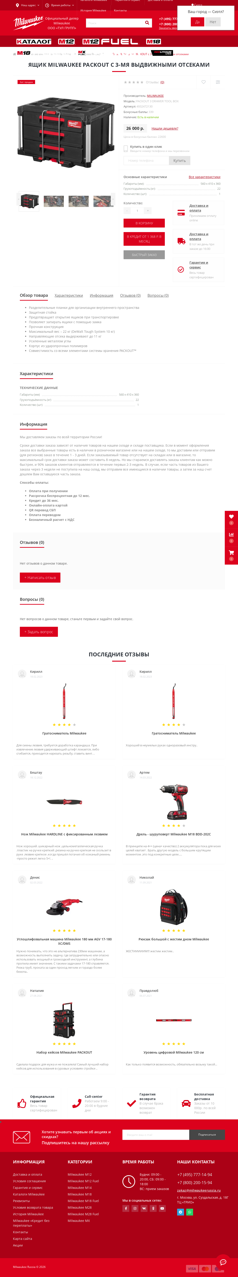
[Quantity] (137, 210)
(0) (162, 82)
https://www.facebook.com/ (126, 1208)
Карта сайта (22, 1238)
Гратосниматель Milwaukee (64, 733)
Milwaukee (155, 96)
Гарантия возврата (147, 1096)
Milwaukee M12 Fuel (83, 1181)
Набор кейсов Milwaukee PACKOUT (64, 1052)
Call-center (93, 1096)
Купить (179, 160)
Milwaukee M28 (80, 1207)
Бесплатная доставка (204, 1096)
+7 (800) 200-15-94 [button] (194, 1182)
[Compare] (218, 82)
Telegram (180, 1212)
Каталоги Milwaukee (29, 1194)
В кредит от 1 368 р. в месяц (144, 238)
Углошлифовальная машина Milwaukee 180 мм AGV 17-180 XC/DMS (64, 941)
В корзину (144, 223)
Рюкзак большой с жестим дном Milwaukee (174, 939)
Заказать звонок (170, 28)
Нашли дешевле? (165, 128)
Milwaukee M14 (80, 1187)
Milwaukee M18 (80, 1194)
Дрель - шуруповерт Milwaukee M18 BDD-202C (174, 834)
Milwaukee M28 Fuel (83, 1214)
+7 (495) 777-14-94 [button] (194, 1174)
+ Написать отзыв (40, 577)
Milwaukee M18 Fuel (83, 1201)
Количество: (133, 203)
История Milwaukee (93, 10)
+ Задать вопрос (38, 631)
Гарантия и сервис (195, 264)
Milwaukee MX (79, 1220)
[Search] (147, 23)
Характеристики (69, 295)
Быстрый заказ (144, 255)
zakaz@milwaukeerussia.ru (199, 1190)
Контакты (120, 10)
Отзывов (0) (130, 295)
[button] (231, 556)
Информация (101, 295)
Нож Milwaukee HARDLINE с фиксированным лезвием (64, 834)
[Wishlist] (203, 82)
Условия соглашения (29, 1181)
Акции (18, 1245)
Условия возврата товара (33, 1207)
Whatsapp (189, 1212)
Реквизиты (21, 1201)
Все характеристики (204, 177)
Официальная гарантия (42, 1098)
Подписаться (207, 1134)
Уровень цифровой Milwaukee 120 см (174, 1052)
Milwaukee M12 (80, 1174)
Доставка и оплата (195, 207)
